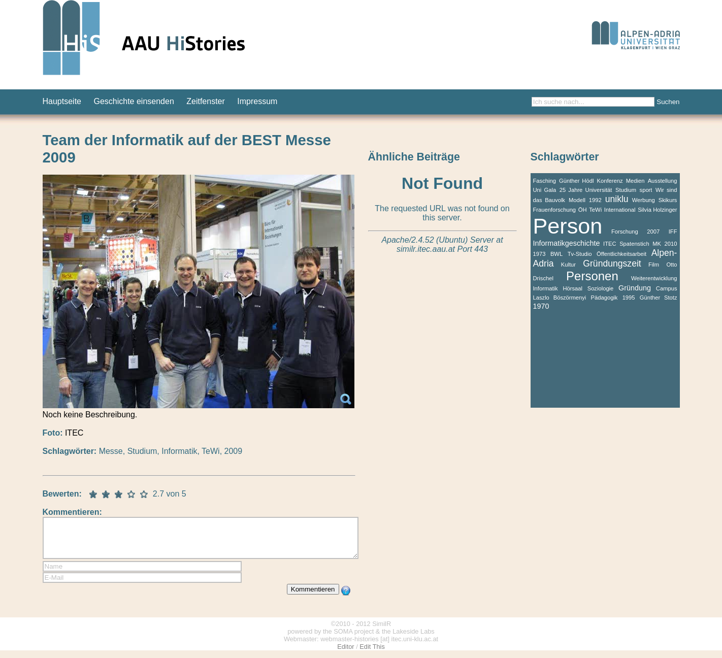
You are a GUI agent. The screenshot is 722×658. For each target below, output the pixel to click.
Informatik (179, 451)
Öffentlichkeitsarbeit (621, 254)
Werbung (643, 200)
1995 (628, 297)
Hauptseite (62, 101)
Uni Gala (544, 190)
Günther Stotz (658, 297)
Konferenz (610, 181)
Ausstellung (662, 181)
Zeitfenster (205, 101)
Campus (666, 288)
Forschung (624, 231)
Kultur (568, 264)
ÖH (582, 210)
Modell (577, 200)
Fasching (544, 181)
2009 (233, 451)
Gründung (634, 288)
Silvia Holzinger (657, 210)
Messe (111, 451)
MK (656, 244)
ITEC (609, 244)
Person (568, 226)
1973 (539, 254)
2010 (671, 244)
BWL (556, 254)
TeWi (211, 451)
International (620, 210)
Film (653, 264)
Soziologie (600, 288)
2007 (653, 231)
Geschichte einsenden (133, 101)
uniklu (617, 199)
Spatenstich (634, 244)
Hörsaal (572, 288)
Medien (635, 181)
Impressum (257, 101)
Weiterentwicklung (654, 278)
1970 (541, 306)
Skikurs (668, 200)
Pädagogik (604, 297)
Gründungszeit (612, 263)
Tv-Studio (580, 254)
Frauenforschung (554, 210)
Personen (592, 276)
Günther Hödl (576, 181)
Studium (142, 451)
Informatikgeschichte (566, 243)
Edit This (372, 654)
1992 (595, 200)
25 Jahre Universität (586, 190)
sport (646, 190)
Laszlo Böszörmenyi (559, 297)
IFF (673, 231)
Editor (345, 654)
